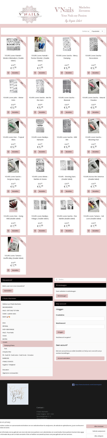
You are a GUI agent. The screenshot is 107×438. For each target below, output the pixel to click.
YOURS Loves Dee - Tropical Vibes (13, 138)
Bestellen (15, 73)
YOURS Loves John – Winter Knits (13, 98)
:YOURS (5, 342)
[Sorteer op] (97, 31)
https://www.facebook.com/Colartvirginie (87, 384)
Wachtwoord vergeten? (63, 337)
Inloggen (60, 332)
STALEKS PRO (7, 352)
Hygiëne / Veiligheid (9, 365)
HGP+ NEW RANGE (8, 329)
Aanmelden (8, 291)
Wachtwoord (60, 323)
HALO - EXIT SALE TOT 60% (11, 310)
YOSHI (4, 336)
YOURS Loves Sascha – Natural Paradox (93, 98)
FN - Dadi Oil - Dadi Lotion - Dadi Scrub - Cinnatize (18, 355)
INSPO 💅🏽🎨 (6, 317)
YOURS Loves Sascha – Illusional (66, 98)
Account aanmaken (64, 358)
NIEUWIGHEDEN (7, 307)
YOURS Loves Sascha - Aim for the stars (40, 98)
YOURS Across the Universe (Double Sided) (93, 177)
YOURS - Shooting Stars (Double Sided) (67, 177)
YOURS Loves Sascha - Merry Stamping (67, 56)
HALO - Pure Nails (8, 333)
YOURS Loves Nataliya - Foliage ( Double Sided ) (40, 217)
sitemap (61, 434)
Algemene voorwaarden (10, 373)
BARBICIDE (6, 358)
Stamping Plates (9, 345)
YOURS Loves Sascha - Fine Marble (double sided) (67, 217)
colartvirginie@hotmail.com (46, 426)
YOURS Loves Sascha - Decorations (93, 56)
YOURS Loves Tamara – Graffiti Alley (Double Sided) (13, 256)
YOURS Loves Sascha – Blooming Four (93, 138)
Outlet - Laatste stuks (9, 314)
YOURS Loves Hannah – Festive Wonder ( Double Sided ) (40, 58)
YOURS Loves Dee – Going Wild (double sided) (13, 217)
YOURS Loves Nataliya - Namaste (40, 138)
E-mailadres (60, 315)
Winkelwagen (62, 296)
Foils (5, 349)
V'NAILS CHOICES (8, 361)
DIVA (4, 323)
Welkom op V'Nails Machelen (12, 304)
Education (6, 370)
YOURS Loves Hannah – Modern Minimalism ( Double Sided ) (13, 58)
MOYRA (5, 339)
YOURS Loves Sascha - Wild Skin (67, 138)
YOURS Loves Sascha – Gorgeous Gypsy (13, 177)
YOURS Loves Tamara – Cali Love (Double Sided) (93, 217)
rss (66, 434)
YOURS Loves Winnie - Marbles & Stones (40, 177)
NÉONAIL (5, 326)
